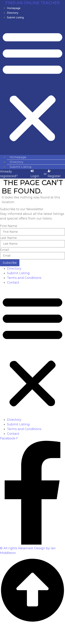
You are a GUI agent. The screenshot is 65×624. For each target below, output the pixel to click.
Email (4, 249)
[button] (32, 86)
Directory (14, 268)
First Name (8, 225)
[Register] (56, 174)
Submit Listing (15, 17)
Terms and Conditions (24, 278)
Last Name (8, 237)
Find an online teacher (32, 3)
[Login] (37, 174)
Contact (13, 282)
